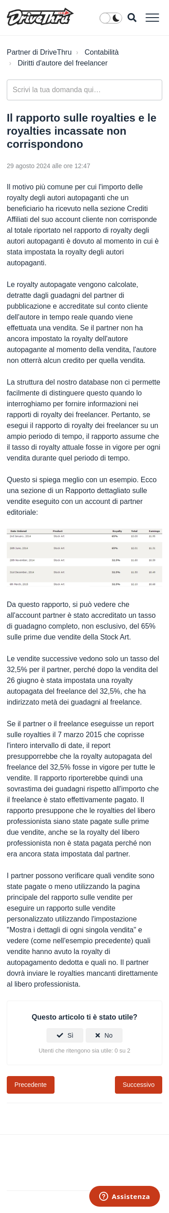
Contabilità (102, 52)
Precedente (30, 1084)
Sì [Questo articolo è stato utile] (70, 1035)
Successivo (139, 1084)
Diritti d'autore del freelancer (63, 63)
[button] (152, 17)
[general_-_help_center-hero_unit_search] (84, 90)
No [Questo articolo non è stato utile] (109, 1035)
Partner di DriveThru (39, 52)
